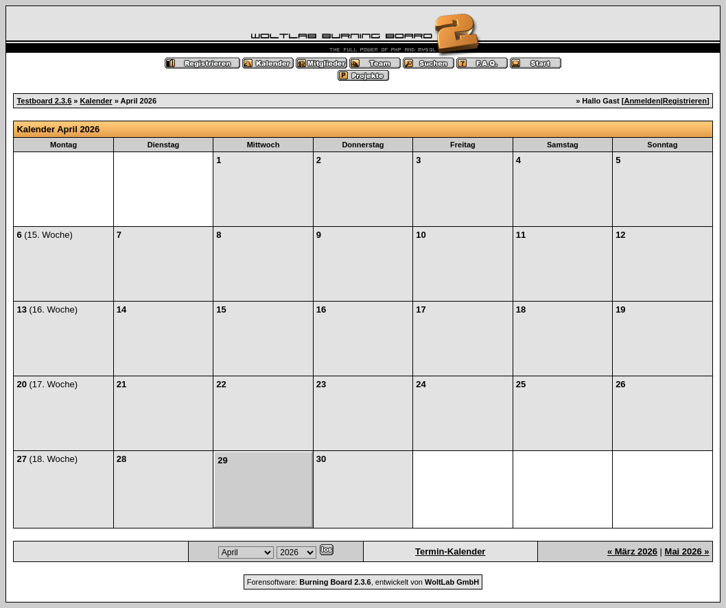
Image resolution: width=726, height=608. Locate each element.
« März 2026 (632, 551)
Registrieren (685, 101)
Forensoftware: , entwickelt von (363, 582)
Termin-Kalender (450, 551)
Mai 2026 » (687, 551)
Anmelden (642, 101)
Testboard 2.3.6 (43, 101)
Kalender (96, 101)
